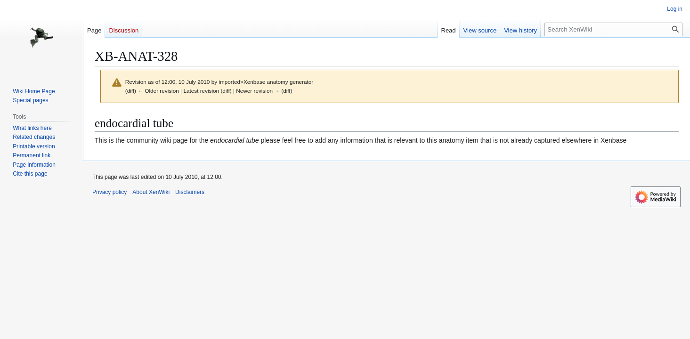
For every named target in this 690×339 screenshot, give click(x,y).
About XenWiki (151, 192)
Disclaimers (189, 192)
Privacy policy (109, 192)
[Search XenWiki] (613, 29)
